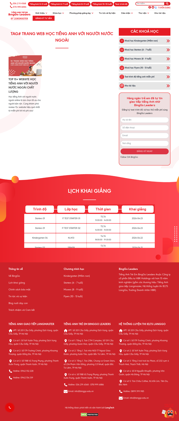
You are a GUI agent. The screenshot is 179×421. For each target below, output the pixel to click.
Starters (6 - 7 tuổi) (73, 283)
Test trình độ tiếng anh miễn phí (137, 77)
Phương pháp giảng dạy (81, 13)
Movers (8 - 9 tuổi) (73, 289)
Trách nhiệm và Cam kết (22, 310)
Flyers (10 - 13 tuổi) (73, 296)
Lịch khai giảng (17, 283)
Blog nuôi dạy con (18, 303)
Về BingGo (14, 276)
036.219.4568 (19, 3)
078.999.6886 (19, 7)
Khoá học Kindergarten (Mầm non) (139, 41)
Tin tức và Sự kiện (107, 13)
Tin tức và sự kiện (18, 296)
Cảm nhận (127, 13)
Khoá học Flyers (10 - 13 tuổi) (135, 68)
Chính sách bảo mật (19, 289)
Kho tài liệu (160, 13)
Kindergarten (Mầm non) (77, 276)
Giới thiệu (41, 13)
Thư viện (143, 13)
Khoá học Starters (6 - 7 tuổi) (135, 50)
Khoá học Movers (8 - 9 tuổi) (135, 59)
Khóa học (58, 13)
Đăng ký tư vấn (43, 18)
